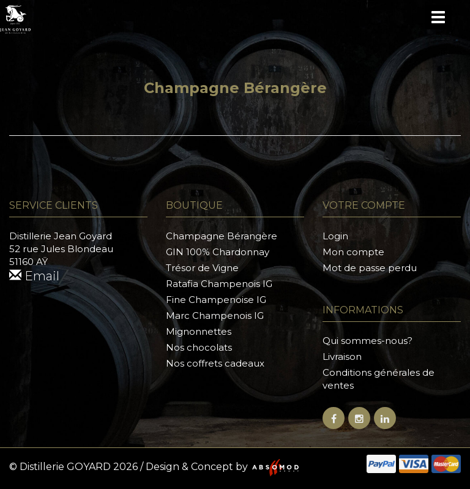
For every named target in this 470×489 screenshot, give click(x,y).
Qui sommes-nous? (367, 340)
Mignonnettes (198, 331)
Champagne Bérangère (221, 236)
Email (34, 276)
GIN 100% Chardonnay (217, 252)
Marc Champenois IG (215, 315)
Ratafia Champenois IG (219, 283)
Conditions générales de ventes (379, 379)
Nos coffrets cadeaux (215, 363)
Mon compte (353, 252)
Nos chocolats (199, 347)
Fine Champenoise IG (216, 299)
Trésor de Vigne (202, 268)
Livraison (342, 356)
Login (335, 236)
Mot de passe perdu (370, 268)
